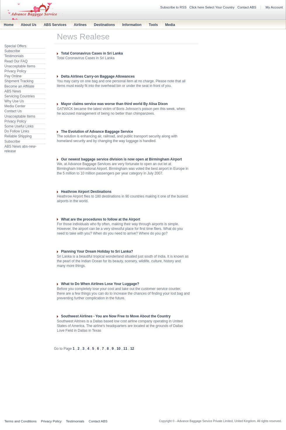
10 (118, 349)
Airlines (80, 25)
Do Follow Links (16, 131)
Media (170, 25)
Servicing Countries (19, 96)
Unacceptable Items (19, 66)
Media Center (14, 106)
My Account (274, 7)
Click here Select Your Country (212, 7)
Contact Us (13, 111)
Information (132, 25)
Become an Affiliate (19, 86)
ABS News (12, 91)
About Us (28, 25)
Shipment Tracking (18, 81)
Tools (153, 25)
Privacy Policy (15, 71)
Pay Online (13, 76)
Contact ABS (247, 7)
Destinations (104, 25)
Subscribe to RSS (173, 7)
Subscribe (12, 51)
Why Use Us (14, 101)
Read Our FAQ (15, 61)
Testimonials (14, 56)
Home (8, 25)
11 (125, 349)
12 (132, 349)
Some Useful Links (19, 126)
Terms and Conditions (20, 421)
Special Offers (15, 46)
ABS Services (55, 25)
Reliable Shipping (18, 136)
